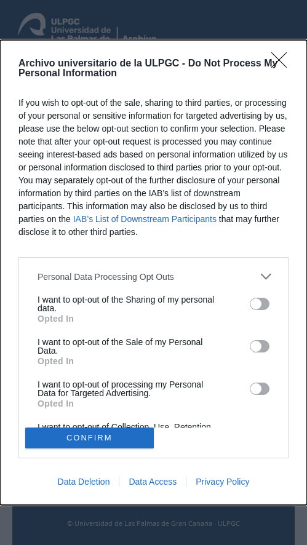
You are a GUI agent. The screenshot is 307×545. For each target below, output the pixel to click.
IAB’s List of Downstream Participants (145, 219)
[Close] (283, 64)
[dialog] (153, 272)
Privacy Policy (222, 482)
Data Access (153, 482)
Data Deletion (84, 482)
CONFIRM (89, 437)
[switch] (259, 304)
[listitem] (153, 276)
